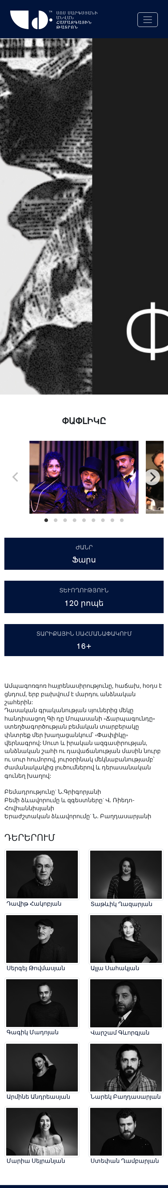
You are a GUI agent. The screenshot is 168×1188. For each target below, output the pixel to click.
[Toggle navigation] (147, 19)
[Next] (152, 477)
